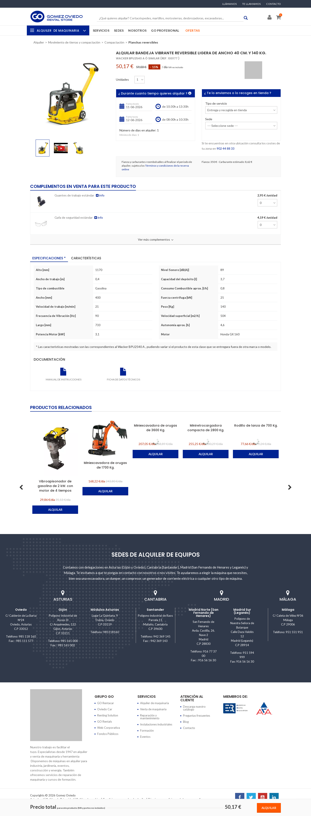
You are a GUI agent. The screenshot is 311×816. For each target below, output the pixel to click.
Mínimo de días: (128, 134)
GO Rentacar (105, 703)
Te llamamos (251, 4)
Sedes (119, 30)
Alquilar (269, 808)
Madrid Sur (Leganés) (242, 611)
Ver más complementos (155, 240)
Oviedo (21, 609)
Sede (208, 119)
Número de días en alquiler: (137, 130)
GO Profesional (165, 30)
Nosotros (137, 30)
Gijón (63, 609)
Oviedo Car (104, 709)
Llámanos (229, 4)
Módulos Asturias (105, 609)
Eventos (145, 736)
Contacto (273, 4)
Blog (186, 721)
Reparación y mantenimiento (149, 717)
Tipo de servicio (216, 103)
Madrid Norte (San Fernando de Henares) (203, 612)
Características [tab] (86, 258)
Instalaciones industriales (156, 724)
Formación (147, 730)
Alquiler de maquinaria (154, 703)
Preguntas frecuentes (196, 715)
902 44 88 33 (225, 148)
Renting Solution (107, 715)
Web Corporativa (108, 727)
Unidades (122, 79)
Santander (155, 609)
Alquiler (61, 30)
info (100, 195)
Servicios (101, 30)
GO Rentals (104, 721)
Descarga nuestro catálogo (194, 708)
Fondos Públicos (107, 734)
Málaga (288, 609)
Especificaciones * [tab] (49, 258)
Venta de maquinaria (153, 709)
